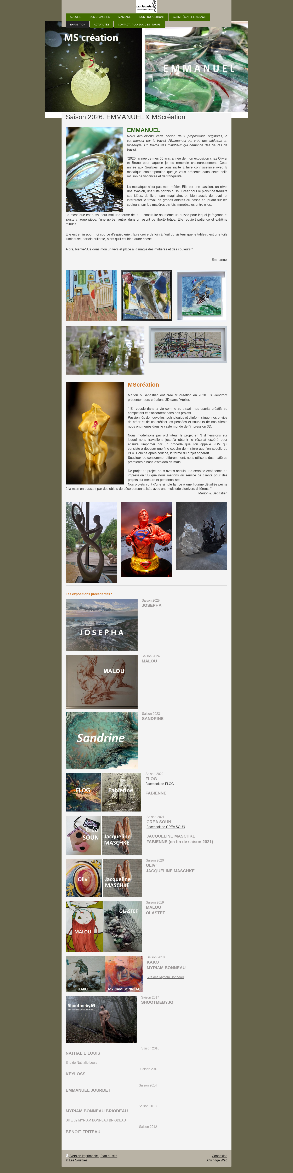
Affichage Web (216, 1160)
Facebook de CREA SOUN (165, 827)
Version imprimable (82, 1156)
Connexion (219, 1156)
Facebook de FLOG (159, 784)
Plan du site (108, 1156)
